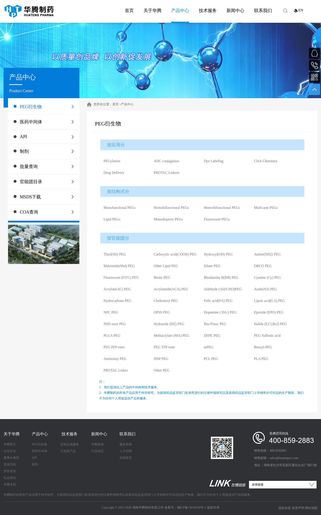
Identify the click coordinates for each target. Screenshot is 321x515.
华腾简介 (10, 444)
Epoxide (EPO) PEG (269, 312)
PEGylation (112, 161)
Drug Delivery (114, 172)
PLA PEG (261, 359)
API (23, 136)
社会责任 (10, 478)
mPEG (209, 347)
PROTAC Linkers (166, 172)
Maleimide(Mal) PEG (119, 266)
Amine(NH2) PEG (267, 254)
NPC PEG (111, 312)
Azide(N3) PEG (265, 289)
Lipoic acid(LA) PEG (269, 301)
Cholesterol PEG (166, 301)
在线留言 (125, 457)
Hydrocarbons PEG (118, 301)
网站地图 (311, 508)
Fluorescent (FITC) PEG (121, 277)
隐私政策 (284, 508)
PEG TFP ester (164, 347)
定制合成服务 (69, 444)
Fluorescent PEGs (217, 219)
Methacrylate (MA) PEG (171, 335)
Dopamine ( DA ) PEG (220, 312)
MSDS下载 (30, 196)
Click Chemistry (266, 161)
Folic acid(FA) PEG (218, 301)
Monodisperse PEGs (168, 219)
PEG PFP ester (114, 347)
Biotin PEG (162, 277)
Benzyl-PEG (263, 347)
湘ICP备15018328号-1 (191, 507)
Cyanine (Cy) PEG (267, 277)
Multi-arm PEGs (266, 208)
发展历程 (10, 464)
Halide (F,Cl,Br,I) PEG (270, 324)
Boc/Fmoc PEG (215, 324)
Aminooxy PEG (115, 359)
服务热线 (125, 444)
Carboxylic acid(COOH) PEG (175, 254)
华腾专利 (10, 484)
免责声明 (298, 508)
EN (300, 10)
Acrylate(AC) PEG (117, 289)
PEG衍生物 (31, 106)
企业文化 (10, 451)
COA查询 (29, 212)
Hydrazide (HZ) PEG (169, 324)
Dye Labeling (214, 161)
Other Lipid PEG (166, 266)
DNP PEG (161, 359)
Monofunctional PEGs (120, 208)
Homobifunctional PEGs (171, 208)
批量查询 (29, 166)
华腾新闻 (97, 444)
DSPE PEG (212, 335)
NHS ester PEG (115, 324)
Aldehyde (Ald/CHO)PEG (223, 289)
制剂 (24, 151)
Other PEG (162, 370)
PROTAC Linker (116, 370)
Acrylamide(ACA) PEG (171, 289)
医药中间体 (31, 121)
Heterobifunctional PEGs (222, 208)
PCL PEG (211, 359)
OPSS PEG (162, 312)
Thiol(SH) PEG (115, 254)
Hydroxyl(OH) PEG (218, 254)
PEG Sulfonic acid (267, 335)
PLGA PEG (112, 335)
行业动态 (97, 451)
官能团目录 (31, 181)
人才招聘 (125, 451)
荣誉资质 (10, 471)
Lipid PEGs (112, 219)
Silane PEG (212, 266)
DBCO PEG (263, 266)
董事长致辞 (11, 457)
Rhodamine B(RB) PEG (221, 277)
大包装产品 (68, 451)
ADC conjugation (166, 161)
